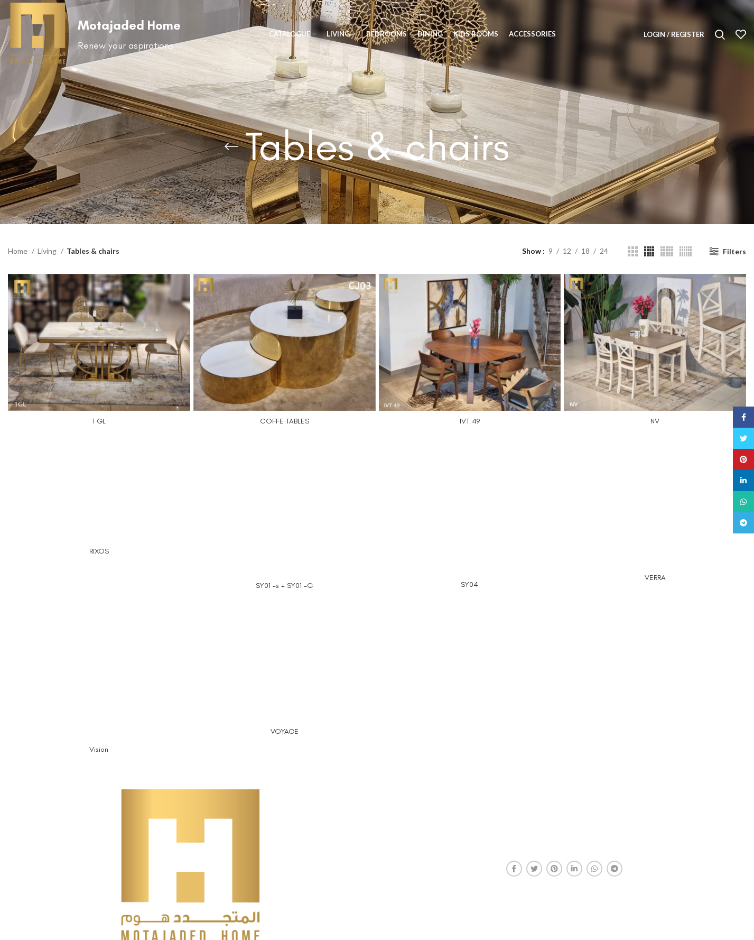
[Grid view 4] (649, 251)
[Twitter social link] (534, 869)
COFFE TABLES (284, 421)
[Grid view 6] (685, 251)
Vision (98, 749)
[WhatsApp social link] (594, 869)
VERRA (655, 577)
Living (48, 250)
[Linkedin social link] (574, 869)
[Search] (720, 34)
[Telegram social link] (614, 869)
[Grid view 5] (666, 251)
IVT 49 (470, 421)
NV (654, 421)
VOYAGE (285, 731)
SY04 (469, 584)
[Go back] (231, 146)
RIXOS (99, 551)
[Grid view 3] (633, 251)
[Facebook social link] (514, 869)
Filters (734, 251)
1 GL (99, 421)
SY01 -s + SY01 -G (284, 585)
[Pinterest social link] (554, 869)
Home (18, 250)
